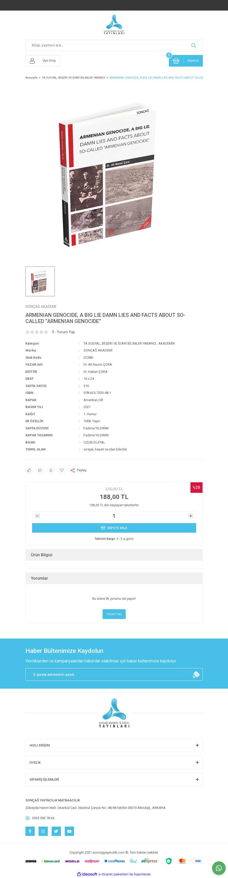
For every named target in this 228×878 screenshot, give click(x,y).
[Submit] (196, 674)
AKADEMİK (166, 343)
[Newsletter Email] (114, 674)
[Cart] (186, 61)
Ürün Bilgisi (41, 554)
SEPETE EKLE (114, 527)
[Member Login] (42, 61)
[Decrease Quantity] (37, 515)
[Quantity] (114, 516)
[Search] (114, 45)
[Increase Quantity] (190, 515)
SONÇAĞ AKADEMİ (40, 306)
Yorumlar (39, 578)
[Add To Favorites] (62, 470)
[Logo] (114, 24)
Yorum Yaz (114, 614)
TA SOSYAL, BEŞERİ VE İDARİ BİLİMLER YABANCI (120, 343)
